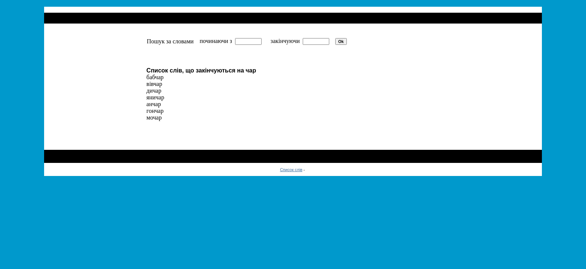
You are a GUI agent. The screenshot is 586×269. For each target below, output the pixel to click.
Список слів (291, 169)
